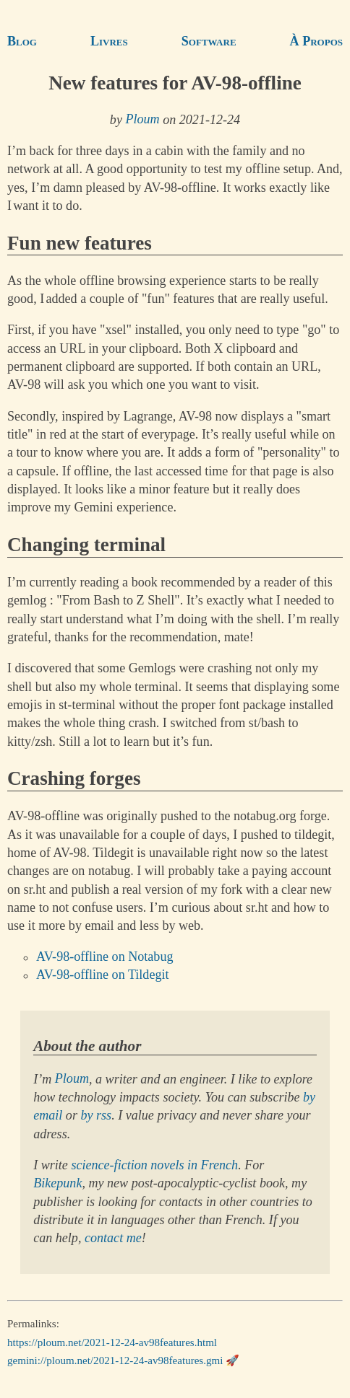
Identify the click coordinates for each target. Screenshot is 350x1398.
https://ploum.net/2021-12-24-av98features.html (112, 1342)
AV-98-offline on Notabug (104, 957)
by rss (95, 1115)
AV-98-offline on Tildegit (102, 975)
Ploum (142, 120)
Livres (109, 41)
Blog (22, 41)
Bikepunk (57, 1183)
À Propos (316, 41)
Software (209, 41)
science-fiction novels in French (154, 1165)
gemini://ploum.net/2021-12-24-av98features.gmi (115, 1360)
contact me (113, 1238)
